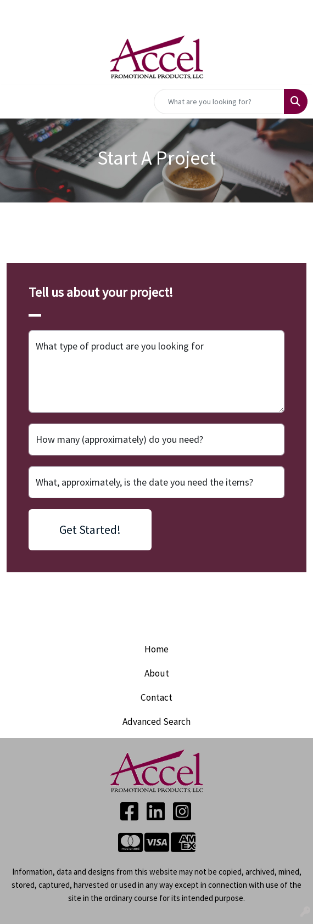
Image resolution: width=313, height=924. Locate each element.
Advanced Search (156, 721)
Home (156, 649)
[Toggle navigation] (17, 101)
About (156, 673)
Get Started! (90, 529)
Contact (156, 697)
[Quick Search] (219, 101)
